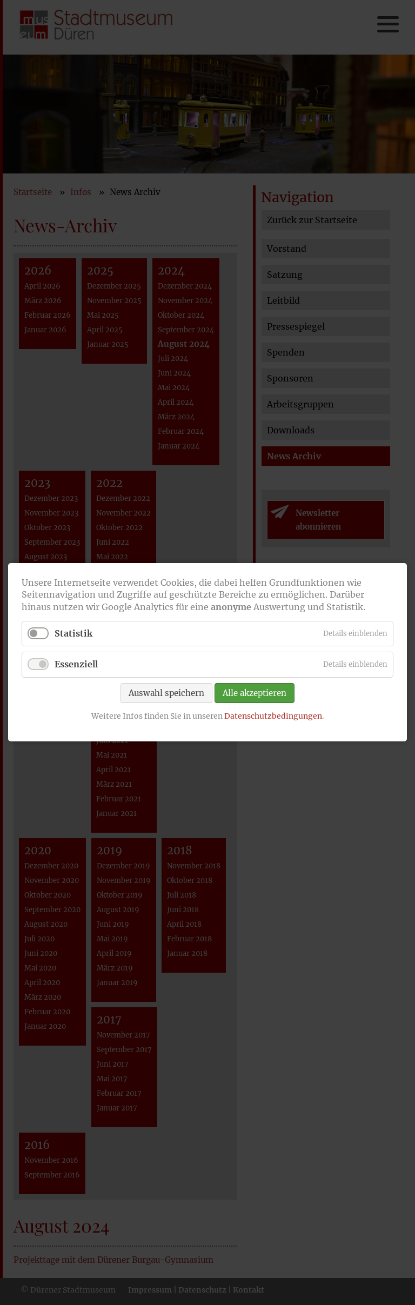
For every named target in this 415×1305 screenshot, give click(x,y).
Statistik (73, 633)
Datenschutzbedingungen (273, 716)
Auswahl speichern (166, 693)
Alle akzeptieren (254, 693)
